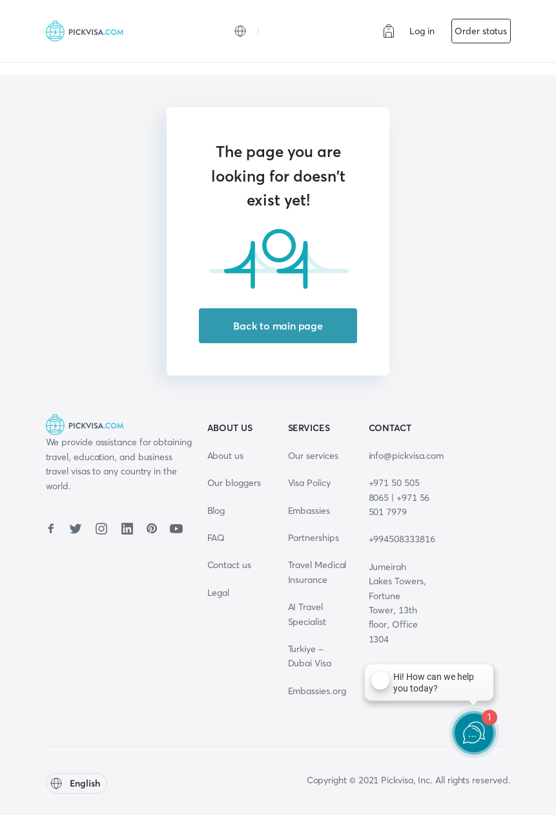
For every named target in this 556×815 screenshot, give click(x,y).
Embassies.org (317, 691)
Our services (313, 455)
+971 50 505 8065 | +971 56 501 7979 (399, 497)
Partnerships (313, 538)
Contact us (229, 565)
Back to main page (278, 325)
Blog (216, 510)
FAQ (216, 538)
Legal (218, 592)
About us (225, 455)
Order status (480, 31)
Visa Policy (309, 483)
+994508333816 (402, 539)
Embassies (309, 510)
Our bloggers (234, 483)
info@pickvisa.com (406, 455)
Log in (422, 31)
